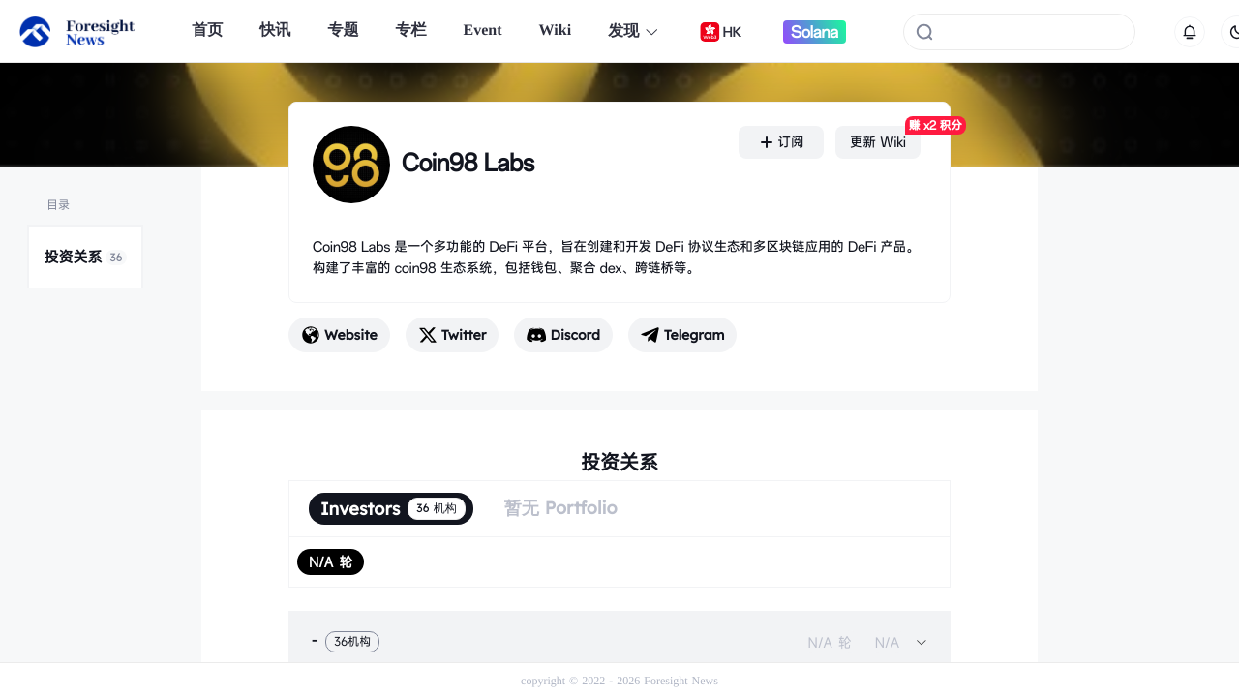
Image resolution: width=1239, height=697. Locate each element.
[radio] (330, 562)
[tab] (619, 642)
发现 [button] (633, 31)
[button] (619, 642)
